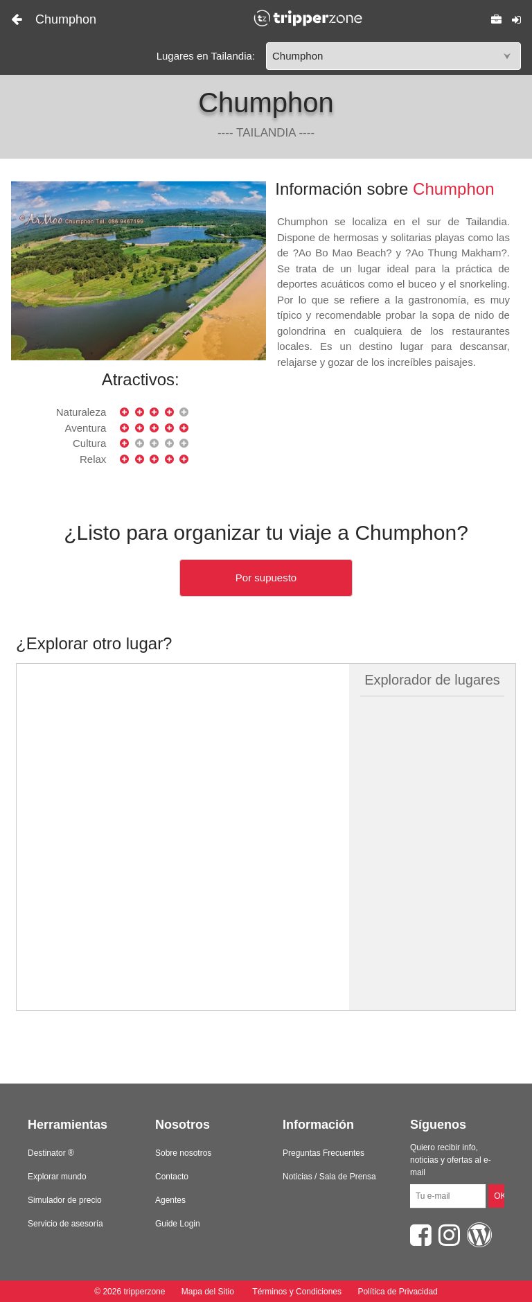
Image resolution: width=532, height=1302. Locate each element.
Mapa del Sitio (207, 1291)
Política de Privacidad (397, 1291)
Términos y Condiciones (297, 1291)
